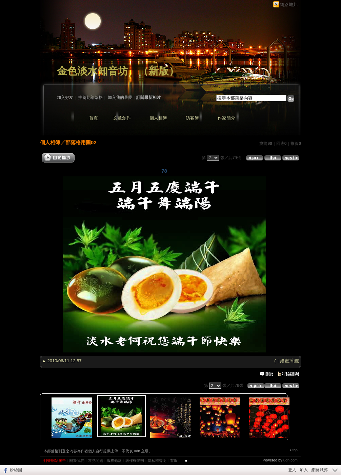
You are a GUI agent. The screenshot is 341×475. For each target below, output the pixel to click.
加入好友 (65, 97)
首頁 (93, 118)
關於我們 (76, 460)
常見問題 (95, 460)
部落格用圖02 (81, 142)
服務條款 (114, 460)
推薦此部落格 (90, 97)
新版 (158, 71)
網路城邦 (289, 4)
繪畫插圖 (289, 360)
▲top (293, 450)
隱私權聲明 (157, 460)
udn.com (290, 460)
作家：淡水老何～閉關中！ (81, 80)
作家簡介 (226, 118)
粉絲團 (16, 470)
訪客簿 (192, 118)
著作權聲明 (134, 460)
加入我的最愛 (120, 97)
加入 (304, 470)
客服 (174, 460)
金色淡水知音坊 (92, 71)
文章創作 (122, 118)
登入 (292, 470)
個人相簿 (158, 118)
